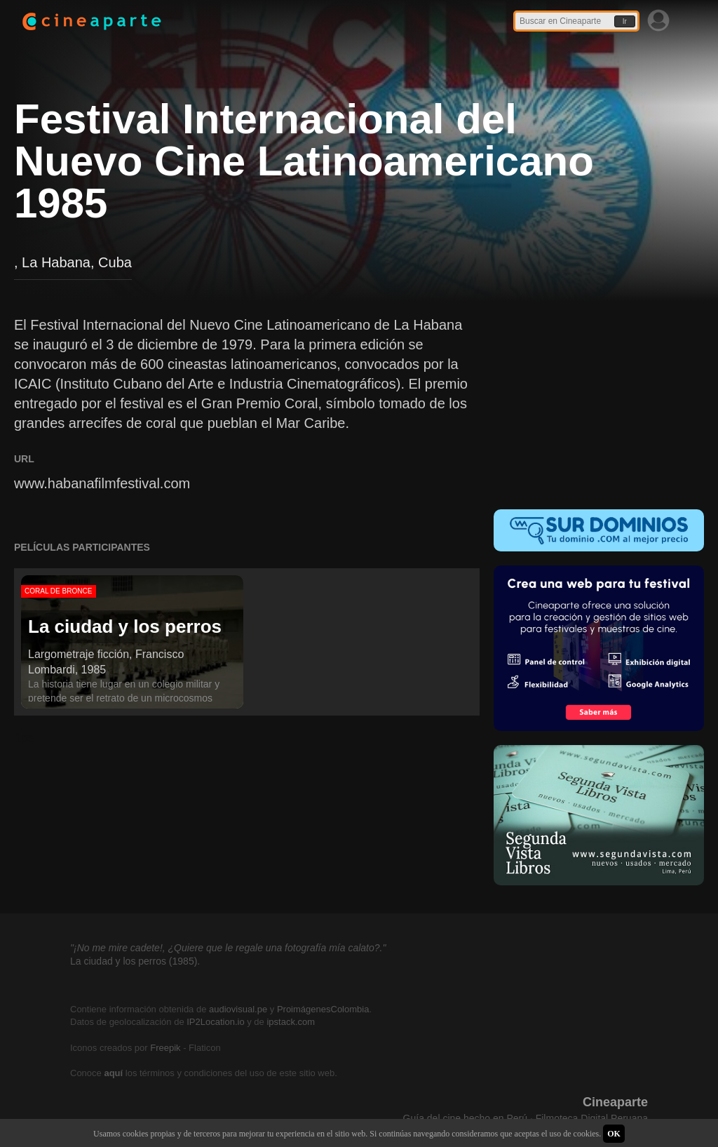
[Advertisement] (599, 402)
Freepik (165, 1047)
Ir (625, 21)
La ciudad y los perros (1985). (135, 961)
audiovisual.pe (238, 1009)
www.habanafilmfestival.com (102, 483)
